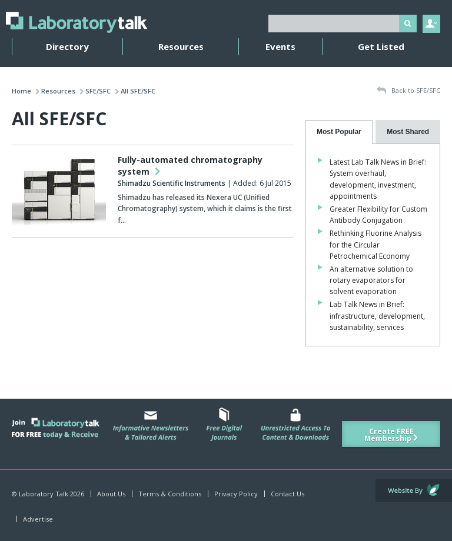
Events (280, 46)
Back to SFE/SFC (408, 91)
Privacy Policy (236, 493)
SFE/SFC (98, 90)
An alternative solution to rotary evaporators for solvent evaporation (371, 280)
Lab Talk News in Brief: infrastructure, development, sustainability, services (377, 315)
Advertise (38, 519)
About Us (111, 493)
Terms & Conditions (169, 493)
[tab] (339, 132)
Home (21, 90)
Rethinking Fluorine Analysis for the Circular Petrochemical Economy (375, 244)
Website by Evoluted (413, 490)
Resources (181, 46)
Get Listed (381, 46)
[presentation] (339, 132)
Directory (67, 46)
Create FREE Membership (391, 434)
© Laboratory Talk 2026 (48, 493)
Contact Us (287, 493)
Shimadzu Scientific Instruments (171, 183)
